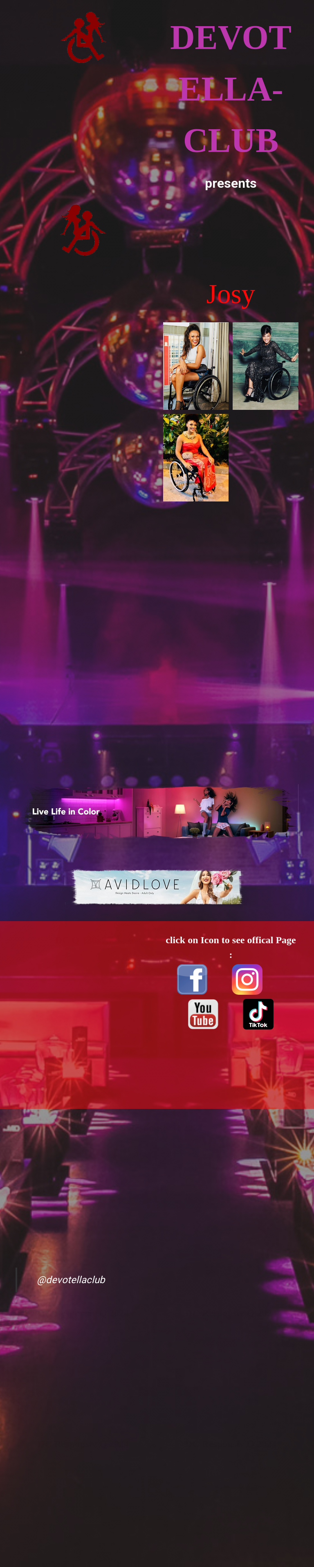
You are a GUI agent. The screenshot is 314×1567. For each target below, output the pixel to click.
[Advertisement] (83, 341)
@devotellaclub (71, 1280)
